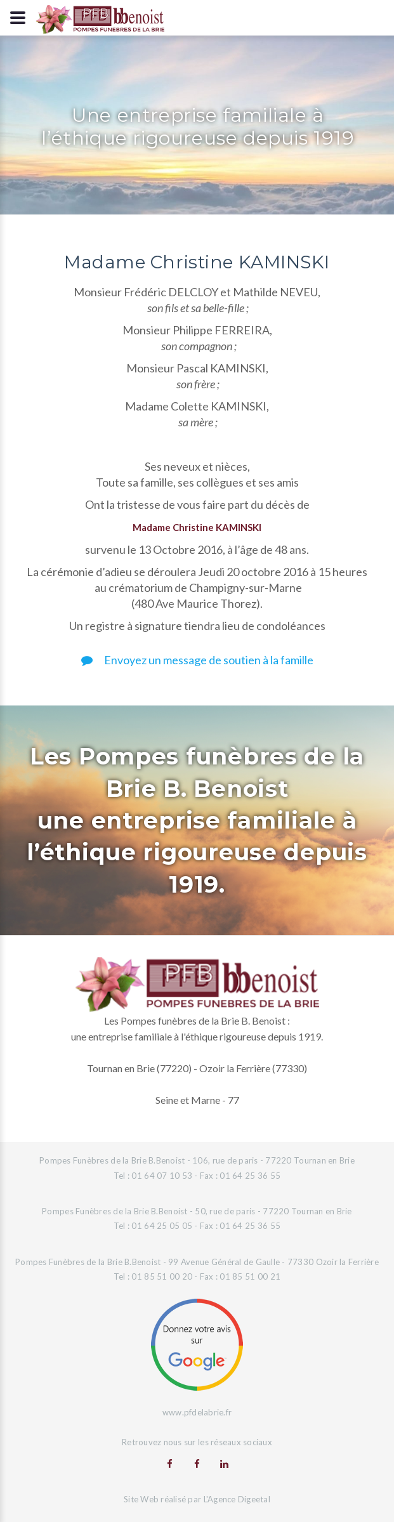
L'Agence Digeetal (237, 1499)
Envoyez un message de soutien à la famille (197, 660)
